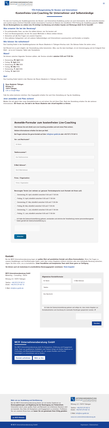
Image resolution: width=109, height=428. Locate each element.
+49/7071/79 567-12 (17, 284)
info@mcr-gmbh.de (53, 134)
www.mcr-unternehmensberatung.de (83, 417)
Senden (97, 323)
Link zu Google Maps (13, 90)
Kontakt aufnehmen (23, 358)
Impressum (84, 425)
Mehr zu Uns (39, 358)
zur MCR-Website (18, 418)
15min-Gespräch (69, 267)
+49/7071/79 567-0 (17, 282)
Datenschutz (93, 425)
